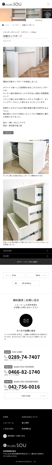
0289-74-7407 (24, 356)
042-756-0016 (24, 386)
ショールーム (8, 422)
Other (34, 32)
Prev (14, 275)
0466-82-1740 (24, 371)
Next (38, 275)
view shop (26, 395)
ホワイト (25, 32)
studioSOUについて (30, 417)
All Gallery (26, 283)
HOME (7, 25)
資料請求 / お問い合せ (14, 436)
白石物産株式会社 (9, 451)
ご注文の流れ (8, 428)
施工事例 (16, 25)
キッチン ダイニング (12, 32)
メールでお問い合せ (26, 330)
